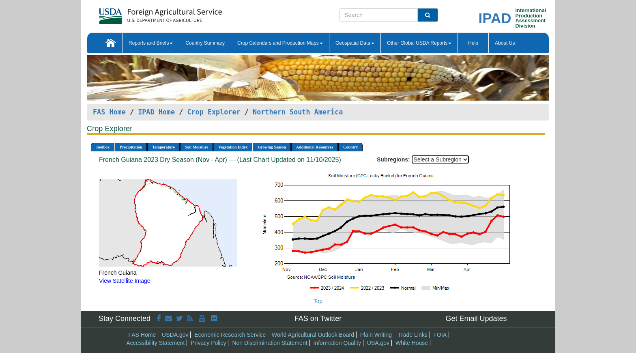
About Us (505, 43)
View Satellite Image (124, 281)
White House (411, 343)
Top (318, 301)
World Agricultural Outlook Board (313, 334)
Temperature (163, 147)
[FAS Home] (140, 13)
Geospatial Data (354, 43)
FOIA (440, 334)
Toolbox (103, 147)
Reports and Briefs (151, 43)
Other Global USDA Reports (419, 43)
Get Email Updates (476, 318)
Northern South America (298, 112)
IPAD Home (156, 112)
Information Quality (337, 343)
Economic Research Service (230, 334)
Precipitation (131, 147)
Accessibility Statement (156, 343)
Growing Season (272, 147)
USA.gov (378, 343)
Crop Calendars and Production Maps (280, 43)
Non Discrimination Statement (269, 343)
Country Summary (205, 43)
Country (350, 147)
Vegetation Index (232, 147)
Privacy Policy (208, 343)
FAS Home (109, 112)
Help (473, 43)
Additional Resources (314, 147)
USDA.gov (175, 334)
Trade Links (413, 334)
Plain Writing (376, 334)
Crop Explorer (213, 112)
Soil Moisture (196, 147)
